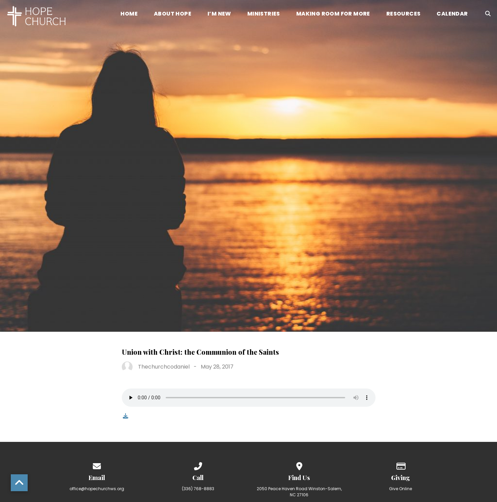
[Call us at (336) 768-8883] (198, 465)
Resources (403, 14)
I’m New (219, 14)
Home (129, 14)
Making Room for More (333, 14)
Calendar (452, 14)
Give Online (400, 489)
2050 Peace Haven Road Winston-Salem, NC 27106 (299, 492)
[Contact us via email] (97, 465)
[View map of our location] (299, 465)
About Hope (172, 14)
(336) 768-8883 (198, 489)
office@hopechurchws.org (97, 489)
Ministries (263, 14)
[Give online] (400, 465)
